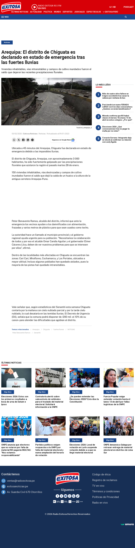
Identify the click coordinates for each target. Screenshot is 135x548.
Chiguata (46, 329)
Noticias (7, 42)
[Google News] (73, 496)
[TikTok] (77, 496)
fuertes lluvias (58, 329)
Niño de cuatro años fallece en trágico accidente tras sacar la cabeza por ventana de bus (115, 96)
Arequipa (35, 329)
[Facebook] (57, 496)
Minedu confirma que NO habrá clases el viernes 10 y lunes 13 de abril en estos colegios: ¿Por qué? (117, 118)
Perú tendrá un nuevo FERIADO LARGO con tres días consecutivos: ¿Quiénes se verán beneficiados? (117, 107)
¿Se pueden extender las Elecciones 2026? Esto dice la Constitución (84, 399)
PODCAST (129, 7)
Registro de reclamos (104, 480)
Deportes (67, 12)
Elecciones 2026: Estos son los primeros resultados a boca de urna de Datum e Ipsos (14, 400)
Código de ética (101, 474)
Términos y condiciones (106, 491)
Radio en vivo (100, 502)
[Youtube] (65, 496)
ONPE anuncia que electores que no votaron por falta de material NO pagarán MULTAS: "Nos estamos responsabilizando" (16, 450)
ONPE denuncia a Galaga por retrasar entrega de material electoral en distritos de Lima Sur (118, 449)
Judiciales (79, 12)
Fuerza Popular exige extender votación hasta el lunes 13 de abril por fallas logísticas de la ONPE (117, 400)
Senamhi (37, 333)
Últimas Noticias (19, 12)
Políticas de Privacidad (105, 497)
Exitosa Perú (111, 12)
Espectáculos (94, 12)
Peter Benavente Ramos (21, 333)
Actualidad (36, 12)
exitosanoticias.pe (17, 486)
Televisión (16, 22)
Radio (26, 22)
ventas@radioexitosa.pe (21, 480)
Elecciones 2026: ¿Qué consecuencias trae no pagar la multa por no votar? (116, 129)
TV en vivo (98, 485)
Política (48, 12)
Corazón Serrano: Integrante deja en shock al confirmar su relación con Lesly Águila (116, 140)
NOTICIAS (71, 329)
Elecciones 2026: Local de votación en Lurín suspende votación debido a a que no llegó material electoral (83, 449)
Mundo (57, 12)
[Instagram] (69, 496)
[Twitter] (61, 496)
